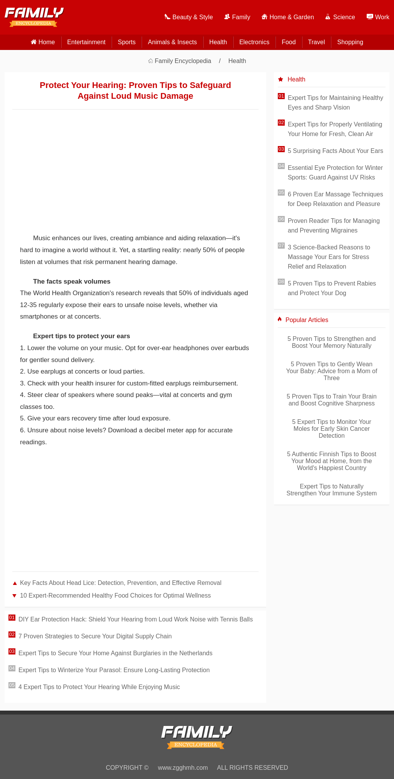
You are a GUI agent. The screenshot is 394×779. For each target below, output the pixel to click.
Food (289, 42)
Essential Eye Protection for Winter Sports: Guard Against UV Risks (335, 172)
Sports (126, 42)
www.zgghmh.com (183, 767)
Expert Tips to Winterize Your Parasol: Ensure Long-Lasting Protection (114, 670)
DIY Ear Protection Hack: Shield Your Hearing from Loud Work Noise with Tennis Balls (135, 619)
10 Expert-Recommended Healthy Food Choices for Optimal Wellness (115, 595)
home (46, 42)
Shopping (350, 42)
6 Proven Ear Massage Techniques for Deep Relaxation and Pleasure (335, 199)
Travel (316, 42)
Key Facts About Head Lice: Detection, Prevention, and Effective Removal (121, 583)
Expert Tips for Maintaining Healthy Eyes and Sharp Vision (335, 103)
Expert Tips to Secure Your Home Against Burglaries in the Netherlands (115, 653)
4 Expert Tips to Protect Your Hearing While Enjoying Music (99, 687)
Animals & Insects (172, 42)
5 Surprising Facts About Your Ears (335, 151)
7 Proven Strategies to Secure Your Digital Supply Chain (95, 636)
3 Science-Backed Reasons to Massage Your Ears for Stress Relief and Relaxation (329, 257)
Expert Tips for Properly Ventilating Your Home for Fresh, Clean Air (335, 129)
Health (218, 42)
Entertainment (86, 42)
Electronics (254, 42)
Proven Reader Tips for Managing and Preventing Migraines (334, 226)
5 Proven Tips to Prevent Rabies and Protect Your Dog (332, 288)
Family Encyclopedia (183, 61)
